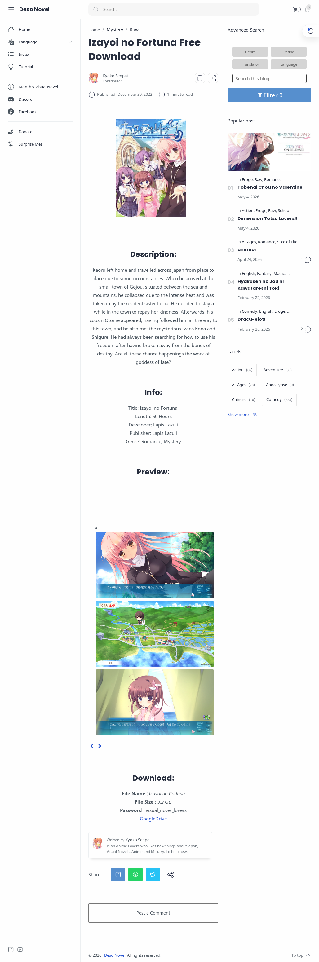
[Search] (173, 9)
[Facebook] (11, 950)
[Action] (248, 211)
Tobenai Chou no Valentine (270, 187)
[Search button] (96, 9)
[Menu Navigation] (11, 9)
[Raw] (259, 180)
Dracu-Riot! (251, 319)
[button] (297, 9)
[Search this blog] (269, 78)
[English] (249, 274)
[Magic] (279, 274)
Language (288, 64)
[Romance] (272, 180)
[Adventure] (277, 370)
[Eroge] (248, 180)
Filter (269, 95)
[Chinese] (243, 400)
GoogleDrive (153, 818)
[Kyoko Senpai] (115, 75)
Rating (288, 51)
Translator (250, 64)
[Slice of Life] (287, 242)
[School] (284, 211)
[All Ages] (249, 242)
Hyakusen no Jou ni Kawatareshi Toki (260, 284)
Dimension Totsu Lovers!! (267, 218)
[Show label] (242, 415)
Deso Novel (34, 9)
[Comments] (306, 259)
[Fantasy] (264, 274)
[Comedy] (250, 312)
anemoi (246, 249)
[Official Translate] (301, 274)
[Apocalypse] (280, 385)
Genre (250, 51)
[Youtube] (20, 950)
